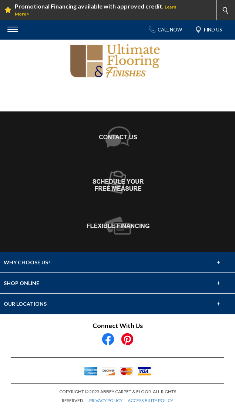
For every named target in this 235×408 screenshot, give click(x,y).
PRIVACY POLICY (105, 400)
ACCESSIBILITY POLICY (150, 400)
